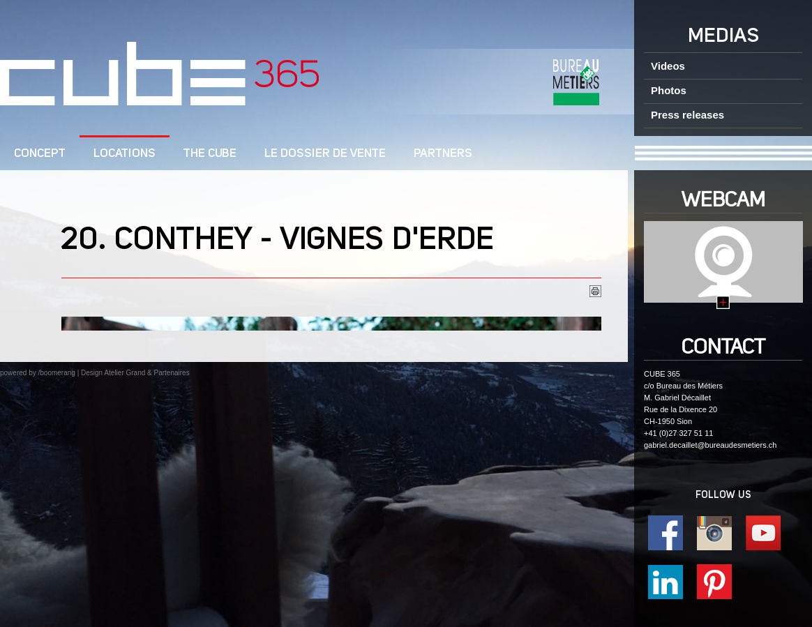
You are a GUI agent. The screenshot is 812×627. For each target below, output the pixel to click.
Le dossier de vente (325, 154)
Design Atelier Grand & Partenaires (135, 373)
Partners (443, 154)
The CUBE (209, 154)
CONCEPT (40, 154)
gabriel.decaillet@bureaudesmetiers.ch (710, 445)
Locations (124, 154)
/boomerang (56, 373)
